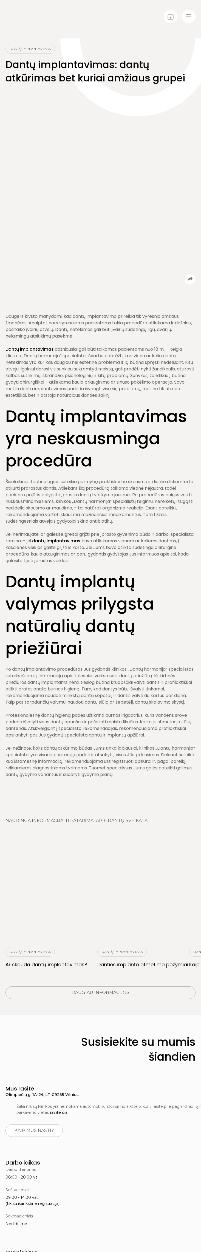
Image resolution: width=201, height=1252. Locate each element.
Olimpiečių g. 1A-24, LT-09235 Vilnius (42, 1094)
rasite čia (58, 1112)
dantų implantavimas (56, 541)
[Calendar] (170, 16)
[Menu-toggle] (189, 16)
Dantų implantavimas (29, 349)
